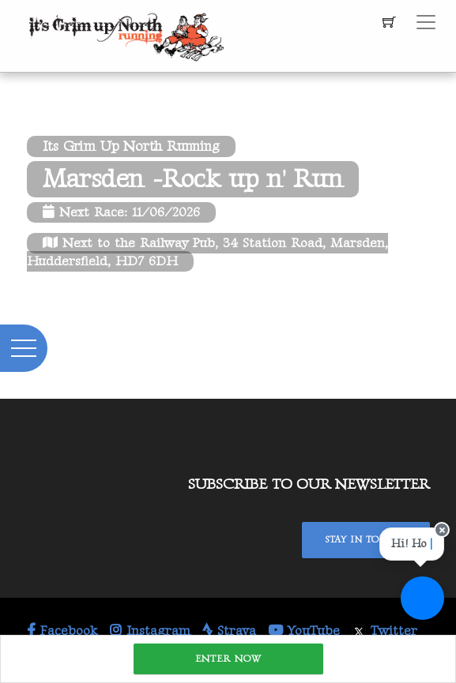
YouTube (304, 631)
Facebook (62, 631)
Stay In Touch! (365, 540)
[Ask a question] (422, 598)
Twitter (384, 631)
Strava (229, 631)
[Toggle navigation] (426, 22)
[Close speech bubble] (441, 531)
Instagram (150, 631)
